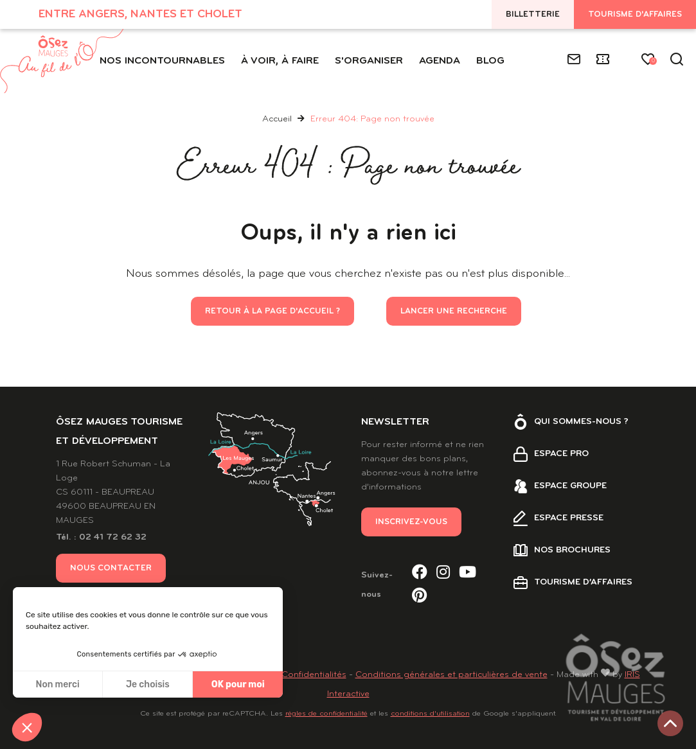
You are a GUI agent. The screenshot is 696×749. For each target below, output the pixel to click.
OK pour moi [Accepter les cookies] (238, 684)
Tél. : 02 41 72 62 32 (101, 537)
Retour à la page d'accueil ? (272, 311)
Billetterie (533, 14)
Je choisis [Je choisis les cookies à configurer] (148, 684)
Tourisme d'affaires (635, 14)
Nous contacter (111, 568)
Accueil (277, 119)
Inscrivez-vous (411, 522)
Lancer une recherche (453, 311)
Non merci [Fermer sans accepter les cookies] (57, 684)
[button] (27, 727)
